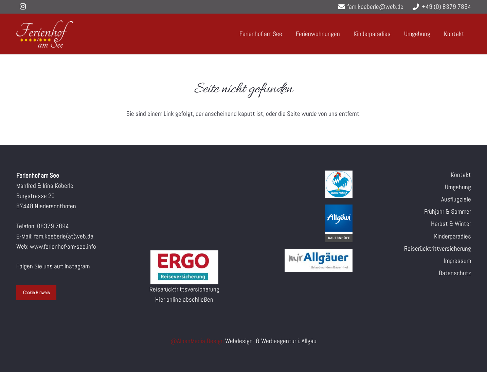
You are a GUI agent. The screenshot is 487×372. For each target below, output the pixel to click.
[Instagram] (22, 6)
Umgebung (458, 187)
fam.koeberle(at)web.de (63, 236)
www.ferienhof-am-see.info (63, 246)
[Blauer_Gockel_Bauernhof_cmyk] (303, 184)
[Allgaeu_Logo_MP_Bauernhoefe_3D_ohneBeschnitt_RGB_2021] (303, 223)
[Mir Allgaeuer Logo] (303, 260)
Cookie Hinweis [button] (36, 292)
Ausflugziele (456, 199)
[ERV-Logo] (184, 267)
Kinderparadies (452, 236)
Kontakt (461, 175)
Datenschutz (455, 273)
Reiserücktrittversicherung (437, 248)
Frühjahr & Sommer (447, 211)
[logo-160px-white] (44, 34)
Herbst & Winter (451, 223)
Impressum (457, 260)
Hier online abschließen (184, 299)
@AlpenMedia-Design (197, 341)
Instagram (77, 266)
